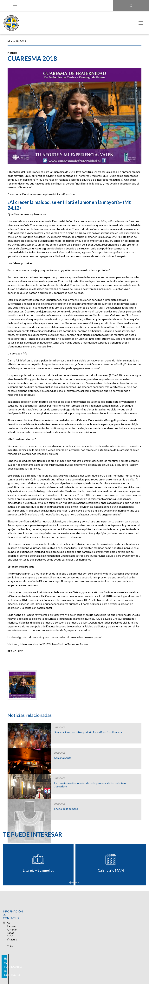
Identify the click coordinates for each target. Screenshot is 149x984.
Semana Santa (62, 757)
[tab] (70, 882)
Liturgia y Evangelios (38, 870)
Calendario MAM (111, 870)
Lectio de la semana (66, 808)
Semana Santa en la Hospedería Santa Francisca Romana (88, 732)
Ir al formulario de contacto (74, 932)
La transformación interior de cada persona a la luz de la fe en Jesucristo (90, 785)
